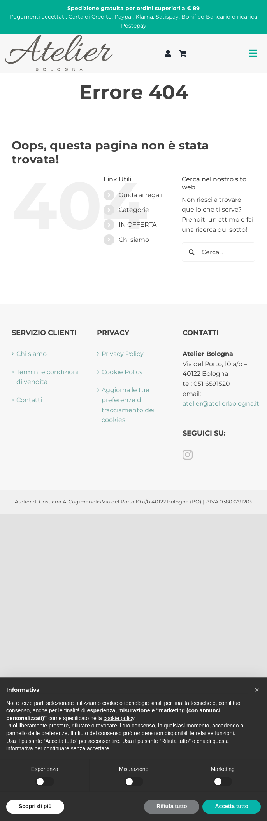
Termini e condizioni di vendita (47, 377)
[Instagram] (188, 455)
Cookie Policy (122, 372)
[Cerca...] (218, 252)
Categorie (134, 209)
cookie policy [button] (119, 736)
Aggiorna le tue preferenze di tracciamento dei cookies (128, 405)
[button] (257, 707)
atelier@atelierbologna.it (221, 403)
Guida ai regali (140, 195)
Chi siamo (134, 239)
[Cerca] (191, 252)
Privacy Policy (123, 354)
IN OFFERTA (137, 224)
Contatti (29, 400)
